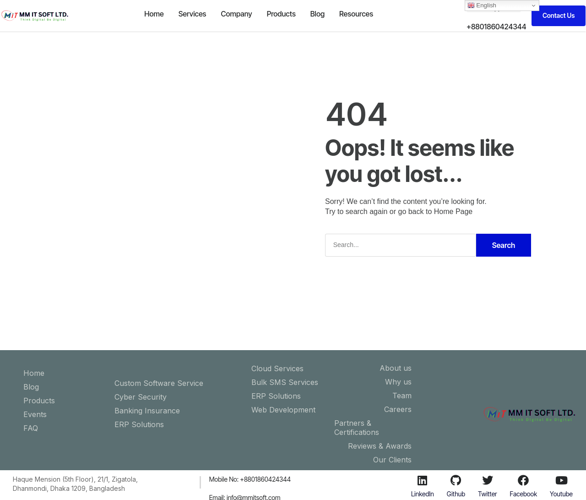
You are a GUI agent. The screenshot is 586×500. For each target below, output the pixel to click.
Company (236, 13)
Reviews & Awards (380, 446)
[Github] (455, 480)
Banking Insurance (147, 410)
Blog (317, 13)
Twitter (487, 494)
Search (503, 245)
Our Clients (392, 459)
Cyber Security (140, 396)
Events (35, 414)
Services (192, 13)
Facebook (523, 494)
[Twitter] (487, 480)
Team (402, 395)
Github (456, 494)
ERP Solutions (139, 424)
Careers (398, 409)
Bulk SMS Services (284, 382)
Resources (356, 13)
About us (396, 368)
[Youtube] (561, 480)
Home (153, 13)
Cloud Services (277, 368)
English (481, 5)
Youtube (561, 494)
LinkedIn (422, 494)
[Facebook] (523, 480)
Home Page (453, 211)
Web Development (283, 409)
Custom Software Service (158, 383)
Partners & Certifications (356, 427)
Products (281, 13)
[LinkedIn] (422, 480)
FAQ (30, 428)
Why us (398, 381)
